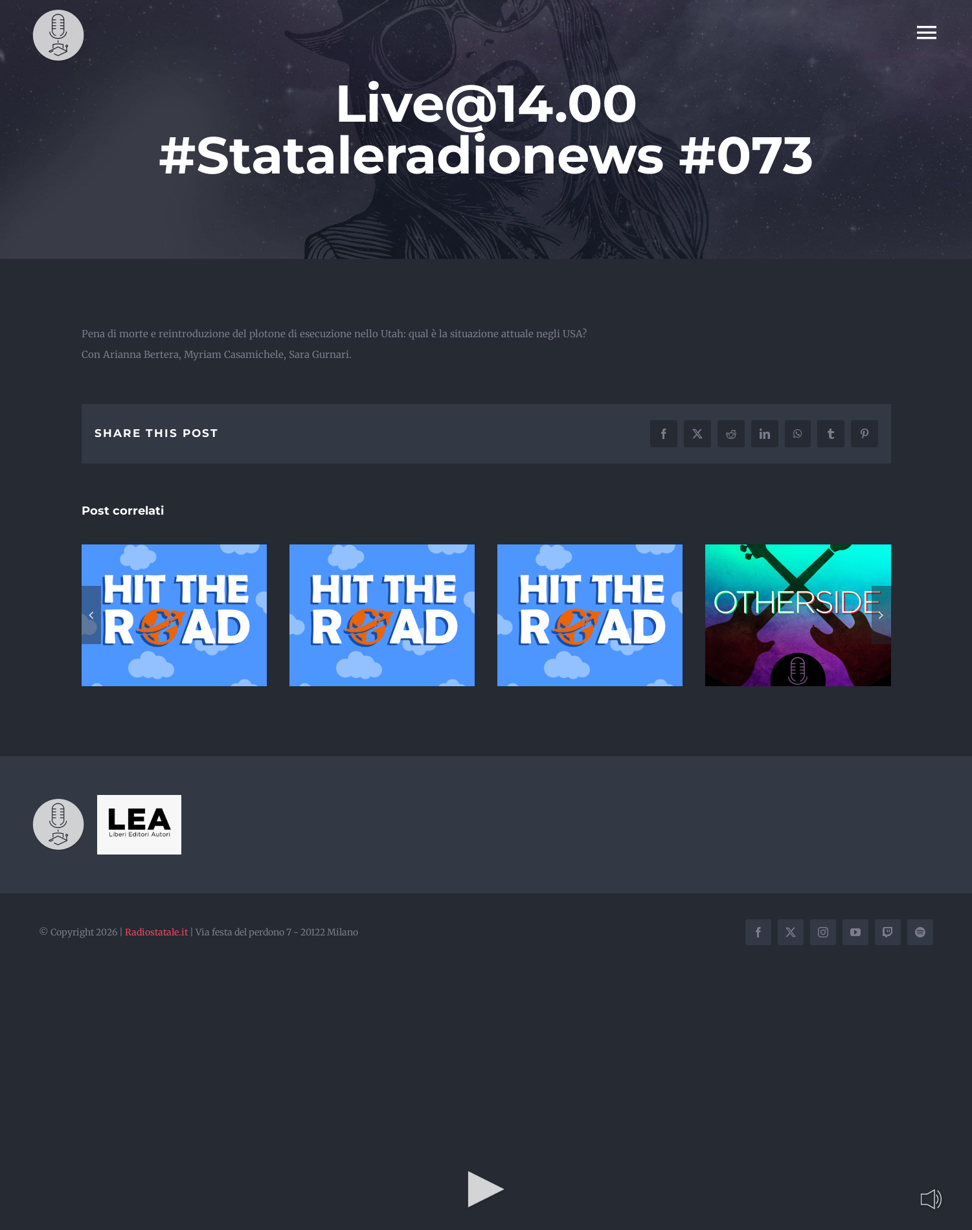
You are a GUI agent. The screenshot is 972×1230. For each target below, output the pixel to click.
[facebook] (758, 932)
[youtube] (855, 932)
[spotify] (920, 932)
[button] (91, 615)
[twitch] (888, 932)
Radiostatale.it (156, 932)
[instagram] (823, 932)
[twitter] (791, 932)
